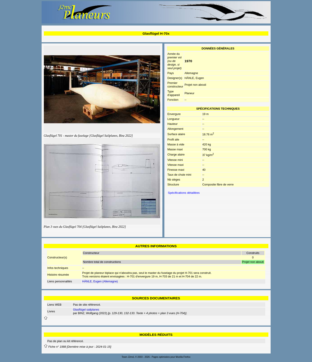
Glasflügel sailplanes (86, 309)
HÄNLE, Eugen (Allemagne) (100, 281)
